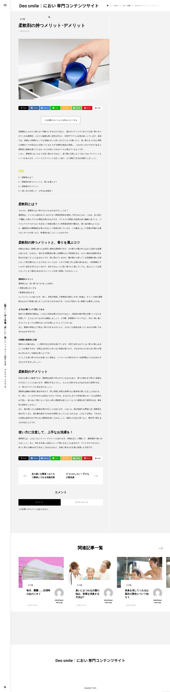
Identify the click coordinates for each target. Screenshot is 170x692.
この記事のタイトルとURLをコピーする (60, 120)
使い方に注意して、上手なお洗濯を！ (37, 191)
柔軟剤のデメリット (30, 186)
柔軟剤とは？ (27, 177)
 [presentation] (159, 547)
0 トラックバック (82, 502)
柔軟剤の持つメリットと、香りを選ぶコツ (39, 182)
